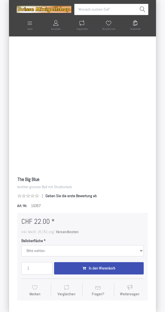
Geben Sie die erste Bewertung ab (71, 195)
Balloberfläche (32, 240)
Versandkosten (67, 232)
